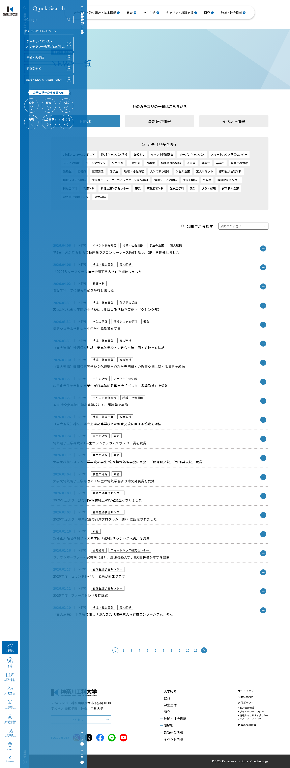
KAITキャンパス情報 (114, 154)
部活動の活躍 (230, 188)
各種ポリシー (245, 702)
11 (196, 650)
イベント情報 (233, 121)
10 (188, 650)
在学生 (114, 171)
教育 (165, 698)
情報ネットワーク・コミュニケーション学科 (120, 180)
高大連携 (100, 197)
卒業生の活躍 (239, 163)
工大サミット (204, 171)
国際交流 (98, 171)
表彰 (193, 188)
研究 (138, 188)
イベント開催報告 (162, 154)
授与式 (207, 180)
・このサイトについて (249, 719)
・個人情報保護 (245, 707)
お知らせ (139, 154)
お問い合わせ (245, 697)
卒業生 (220, 163)
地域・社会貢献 (134, 171)
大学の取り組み (160, 171)
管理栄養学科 (155, 188)
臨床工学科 (177, 188)
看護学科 (88, 188)
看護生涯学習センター (115, 188)
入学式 (191, 163)
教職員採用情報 (246, 725)
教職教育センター (229, 180)
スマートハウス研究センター (229, 154)
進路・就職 (209, 188)
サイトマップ (245, 691)
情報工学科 (190, 180)
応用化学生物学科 (230, 171)
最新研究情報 (159, 121)
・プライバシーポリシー (250, 711)
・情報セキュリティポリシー (252, 715)
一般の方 (134, 163)
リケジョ (117, 163)
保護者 (150, 163)
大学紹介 (168, 691)
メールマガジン (96, 163)
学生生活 (168, 704)
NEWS (166, 725)
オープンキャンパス (192, 154)
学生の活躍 (183, 171)
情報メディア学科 (165, 180)
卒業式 (206, 163)
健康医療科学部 (171, 163)
